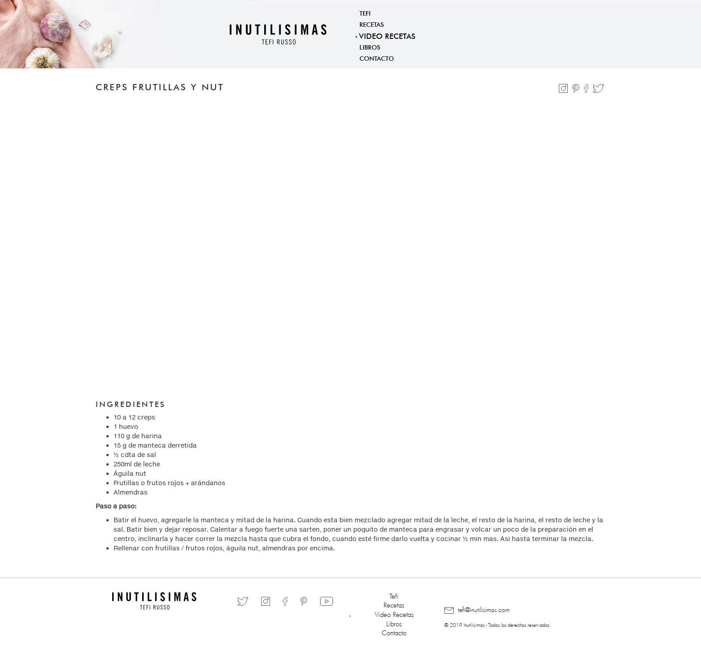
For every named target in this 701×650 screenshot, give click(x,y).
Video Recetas (387, 35)
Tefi (365, 12)
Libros (369, 46)
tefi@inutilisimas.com (477, 610)
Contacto (376, 57)
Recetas (371, 23)
